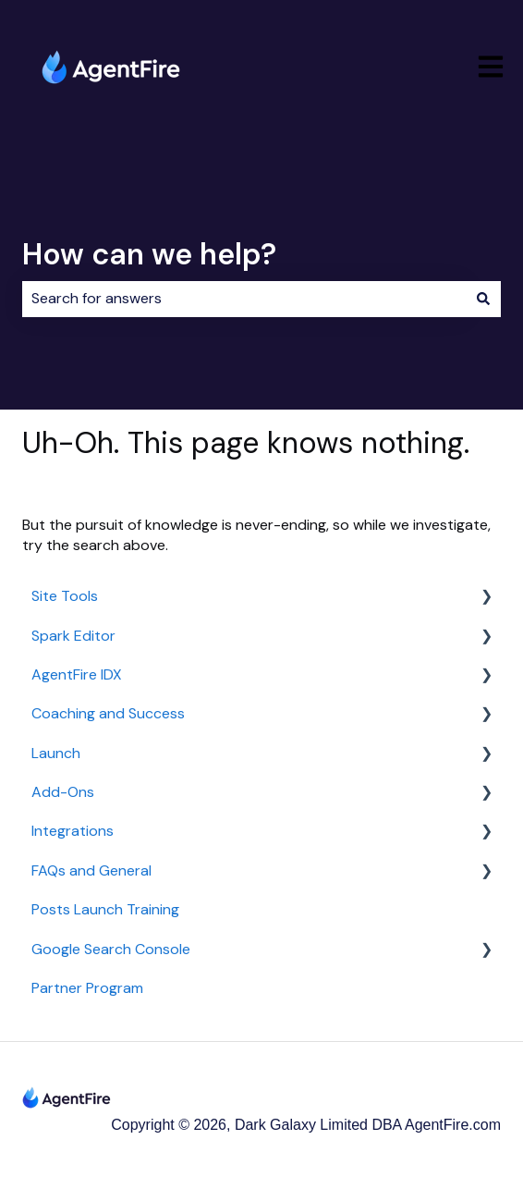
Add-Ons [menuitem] (62, 792)
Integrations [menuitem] (72, 830)
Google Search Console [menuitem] (110, 949)
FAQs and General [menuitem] (91, 870)
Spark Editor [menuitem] (73, 635)
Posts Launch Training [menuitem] (105, 909)
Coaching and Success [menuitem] (108, 713)
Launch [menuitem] (55, 753)
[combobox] (244, 298)
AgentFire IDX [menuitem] (76, 674)
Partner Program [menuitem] (87, 988)
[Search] (483, 298)
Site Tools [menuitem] (64, 596)
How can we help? (149, 254)
